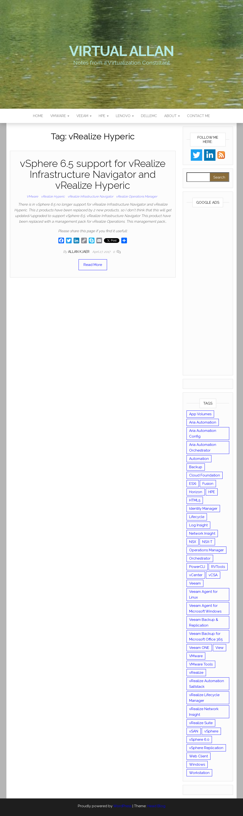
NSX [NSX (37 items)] (192, 542)
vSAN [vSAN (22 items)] (193, 731)
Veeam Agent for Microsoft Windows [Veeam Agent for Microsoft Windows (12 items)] (205, 608)
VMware (59, 116)
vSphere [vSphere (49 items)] (211, 731)
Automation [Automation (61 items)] (199, 459)
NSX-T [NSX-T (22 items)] (207, 542)
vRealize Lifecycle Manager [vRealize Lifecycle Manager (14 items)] (204, 698)
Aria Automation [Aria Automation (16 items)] (202, 422)
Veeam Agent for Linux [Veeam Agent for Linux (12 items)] (203, 594)
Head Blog (156, 806)
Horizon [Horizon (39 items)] (195, 492)
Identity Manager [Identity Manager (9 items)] (203, 508)
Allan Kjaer (79, 252)
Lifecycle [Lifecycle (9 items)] (196, 517)
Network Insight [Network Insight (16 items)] (202, 533)
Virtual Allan (121, 51)
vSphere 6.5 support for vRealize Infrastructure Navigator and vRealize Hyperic (92, 174)
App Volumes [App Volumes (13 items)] (200, 414)
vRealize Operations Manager (136, 196)
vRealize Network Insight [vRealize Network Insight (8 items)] (204, 712)
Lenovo (125, 116)
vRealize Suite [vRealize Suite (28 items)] (201, 723)
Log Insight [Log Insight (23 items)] (198, 525)
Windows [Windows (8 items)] (197, 764)
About (172, 116)
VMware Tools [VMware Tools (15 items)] (201, 664)
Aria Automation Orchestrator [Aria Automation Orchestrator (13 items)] (202, 448)
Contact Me (198, 116)
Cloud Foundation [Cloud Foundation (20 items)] (204, 475)
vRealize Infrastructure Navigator (90, 196)
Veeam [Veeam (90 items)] (195, 583)
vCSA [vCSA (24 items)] (213, 575)
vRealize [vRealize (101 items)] (196, 672)
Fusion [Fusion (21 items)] (207, 483)
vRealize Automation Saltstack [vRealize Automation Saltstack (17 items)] (206, 684)
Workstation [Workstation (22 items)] (199, 773)
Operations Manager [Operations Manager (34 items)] (206, 550)
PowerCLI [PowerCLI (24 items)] (197, 567)
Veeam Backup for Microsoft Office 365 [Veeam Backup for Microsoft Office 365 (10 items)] (206, 636)
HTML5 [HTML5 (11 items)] (194, 500)
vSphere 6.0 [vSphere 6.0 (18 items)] (199, 739)
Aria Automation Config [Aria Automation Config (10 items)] (202, 434)
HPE (104, 116)
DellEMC (149, 116)
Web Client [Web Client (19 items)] (198, 756)
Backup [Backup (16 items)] (195, 467)
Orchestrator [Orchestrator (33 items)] (199, 558)
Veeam (84, 116)
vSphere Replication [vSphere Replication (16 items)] (206, 748)
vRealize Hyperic (53, 196)
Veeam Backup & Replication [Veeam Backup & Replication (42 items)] (203, 622)
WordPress (122, 806)
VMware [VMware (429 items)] (196, 656)
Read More (93, 265)
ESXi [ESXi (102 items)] (192, 483)
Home (38, 116)
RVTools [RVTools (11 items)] (218, 567)
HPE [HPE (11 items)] (211, 492)
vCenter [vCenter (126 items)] (195, 575)
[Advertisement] (208, 292)
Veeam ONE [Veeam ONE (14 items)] (199, 648)
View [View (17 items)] (219, 648)
